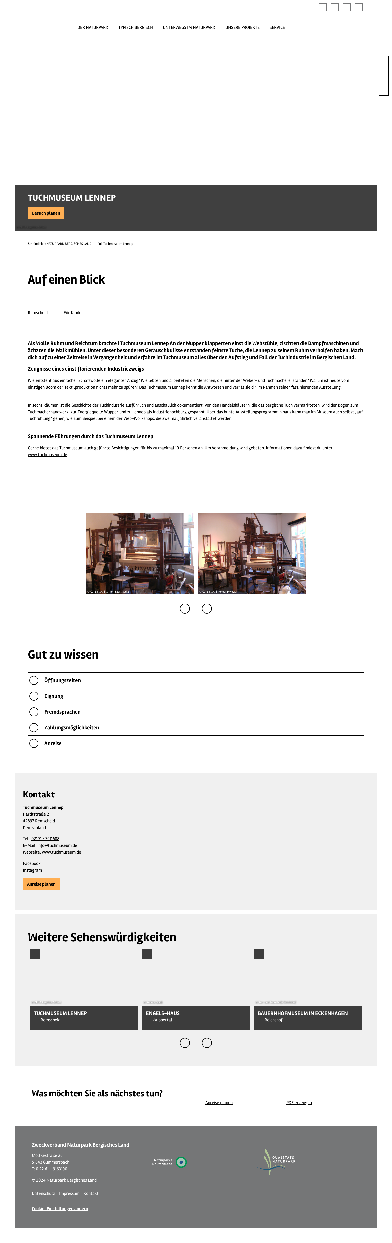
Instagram (32, 870)
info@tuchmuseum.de (57, 845)
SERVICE (277, 27)
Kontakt (91, 1193)
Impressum (69, 1193)
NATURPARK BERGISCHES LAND (69, 244)
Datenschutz (43, 1193)
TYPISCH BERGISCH (135, 27)
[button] (335, 7)
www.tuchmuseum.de (47, 454)
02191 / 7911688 (46, 838)
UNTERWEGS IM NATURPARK (189, 27)
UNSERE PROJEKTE (243, 27)
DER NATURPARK (93, 27)
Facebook (32, 863)
